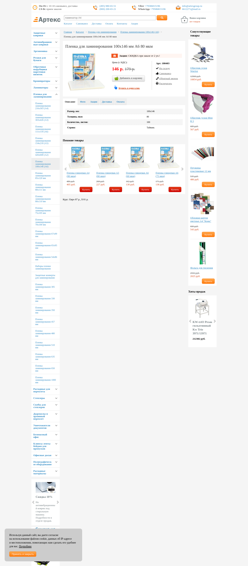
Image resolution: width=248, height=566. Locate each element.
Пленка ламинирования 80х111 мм (43, 187)
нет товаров (194, 21)
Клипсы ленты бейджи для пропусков (41, 446)
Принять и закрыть (23, 554)
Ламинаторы (40, 87)
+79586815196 (152, 5)
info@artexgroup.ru (192, 5)
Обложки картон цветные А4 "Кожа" (200, 219)
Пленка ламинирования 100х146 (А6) (43, 164)
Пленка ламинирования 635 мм (45, 357)
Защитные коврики (39, 34)
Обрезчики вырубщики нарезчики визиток (40, 70)
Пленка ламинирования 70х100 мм (43, 222)
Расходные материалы (39, 472)
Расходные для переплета (41, 390)
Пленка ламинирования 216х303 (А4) (43, 106)
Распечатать (165, 83)
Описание (70, 101)
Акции (134, 23)
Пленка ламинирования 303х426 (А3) (43, 117)
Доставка (96, 23)
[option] (79, 169)
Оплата (109, 23)
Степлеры (39, 398)
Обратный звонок (168, 78)
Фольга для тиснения (201, 267)
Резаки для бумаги (39, 59)
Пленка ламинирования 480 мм (45, 333)
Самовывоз (82, 23)
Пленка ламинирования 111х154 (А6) (43, 129)
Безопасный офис (40, 435)
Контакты (122, 23)
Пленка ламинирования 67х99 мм (46, 234)
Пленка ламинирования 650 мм (45, 368)
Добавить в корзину (128, 78)
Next (57, 502)
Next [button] (182, 169)
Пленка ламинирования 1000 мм (45, 380)
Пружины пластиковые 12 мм (200, 169)
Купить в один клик (129, 88)
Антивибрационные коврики (42, 43)
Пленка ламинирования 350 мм (45, 310)
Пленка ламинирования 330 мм (45, 298)
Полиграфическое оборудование (42, 463)
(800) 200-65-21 (107, 9)
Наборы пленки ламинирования (43, 267)
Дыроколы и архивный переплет (40, 416)
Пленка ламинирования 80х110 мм (43, 199)
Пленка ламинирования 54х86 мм (46, 257)
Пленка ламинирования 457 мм (45, 322)
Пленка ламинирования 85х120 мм (43, 175)
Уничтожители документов (41, 426)
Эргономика (40, 51)
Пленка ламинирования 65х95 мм (46, 245)
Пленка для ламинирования (42, 95)
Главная (68, 32)
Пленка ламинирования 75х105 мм (43, 210)
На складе (164, 68)
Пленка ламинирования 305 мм (45, 287)
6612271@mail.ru (191, 9)
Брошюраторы (41, 80)
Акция (93, 101)
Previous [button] (66, 169)
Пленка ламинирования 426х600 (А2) (43, 152)
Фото (82, 101)
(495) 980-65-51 (107, 5)
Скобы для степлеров (39, 406)
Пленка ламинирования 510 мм (45, 345)
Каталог (68, 23)
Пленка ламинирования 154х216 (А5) (43, 141)
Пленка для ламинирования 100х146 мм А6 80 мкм (90, 36)
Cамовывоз (165, 73)
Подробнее (25, 546)
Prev (33, 502)
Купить (86, 189)
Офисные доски (42, 455)
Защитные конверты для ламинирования (45, 276)
